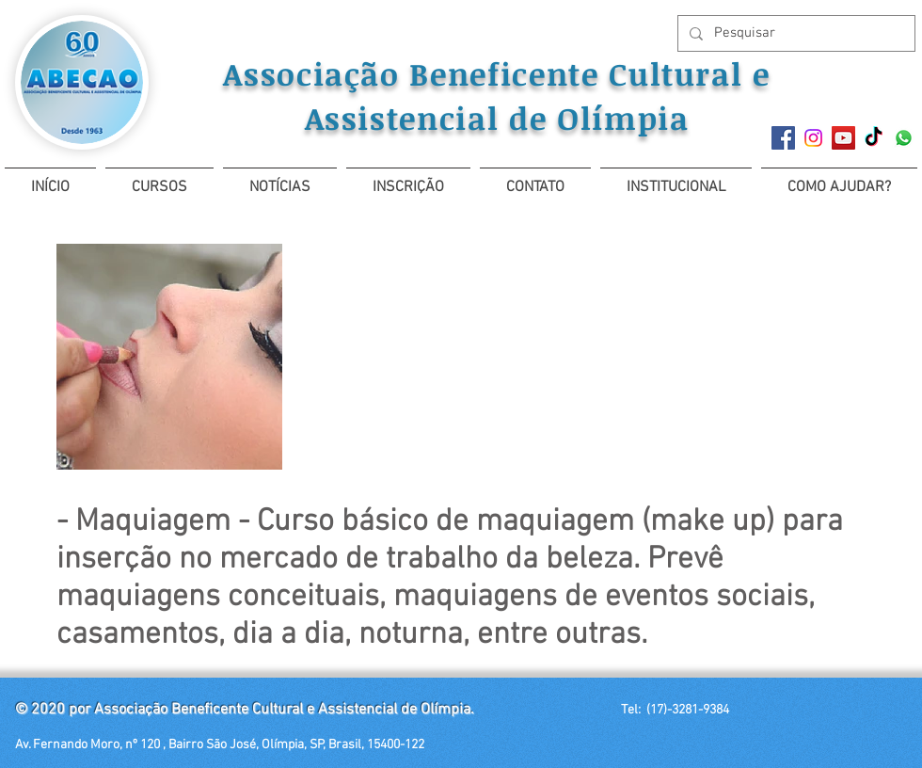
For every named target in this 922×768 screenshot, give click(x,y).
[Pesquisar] (794, 33)
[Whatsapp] (903, 138)
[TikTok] (873, 138)
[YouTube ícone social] (843, 138)
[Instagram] (813, 138)
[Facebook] (783, 138)
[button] (159, 179)
